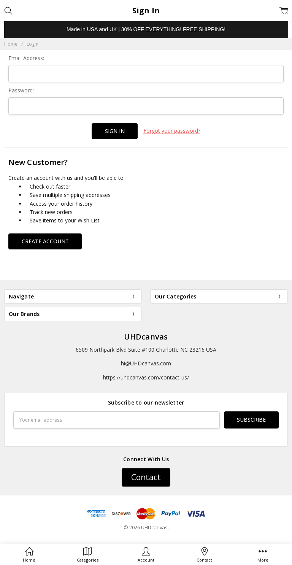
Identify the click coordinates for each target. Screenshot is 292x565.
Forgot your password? (171, 130)
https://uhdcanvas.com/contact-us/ (146, 377)
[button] (146, 477)
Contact (146, 477)
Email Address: (26, 58)
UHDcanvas (146, 337)
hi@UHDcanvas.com (146, 363)
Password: (21, 90)
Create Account (45, 241)
